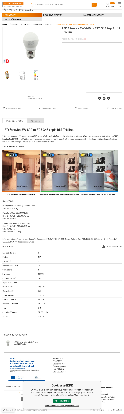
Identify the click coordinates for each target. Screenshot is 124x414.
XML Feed (101, 402)
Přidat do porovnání (49, 108)
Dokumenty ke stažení (106, 397)
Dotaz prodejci (83, 108)
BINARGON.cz (116, 410)
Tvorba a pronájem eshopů (100, 410)
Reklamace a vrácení (106, 399)
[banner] (13, 4)
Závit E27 (49, 24)
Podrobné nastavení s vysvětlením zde (62, 406)
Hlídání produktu (116, 108)
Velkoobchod (103, 394)
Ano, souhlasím (62, 401)
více (84, 39)
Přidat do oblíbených (13, 108)
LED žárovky (37, 24)
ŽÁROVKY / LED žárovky (20, 24)
